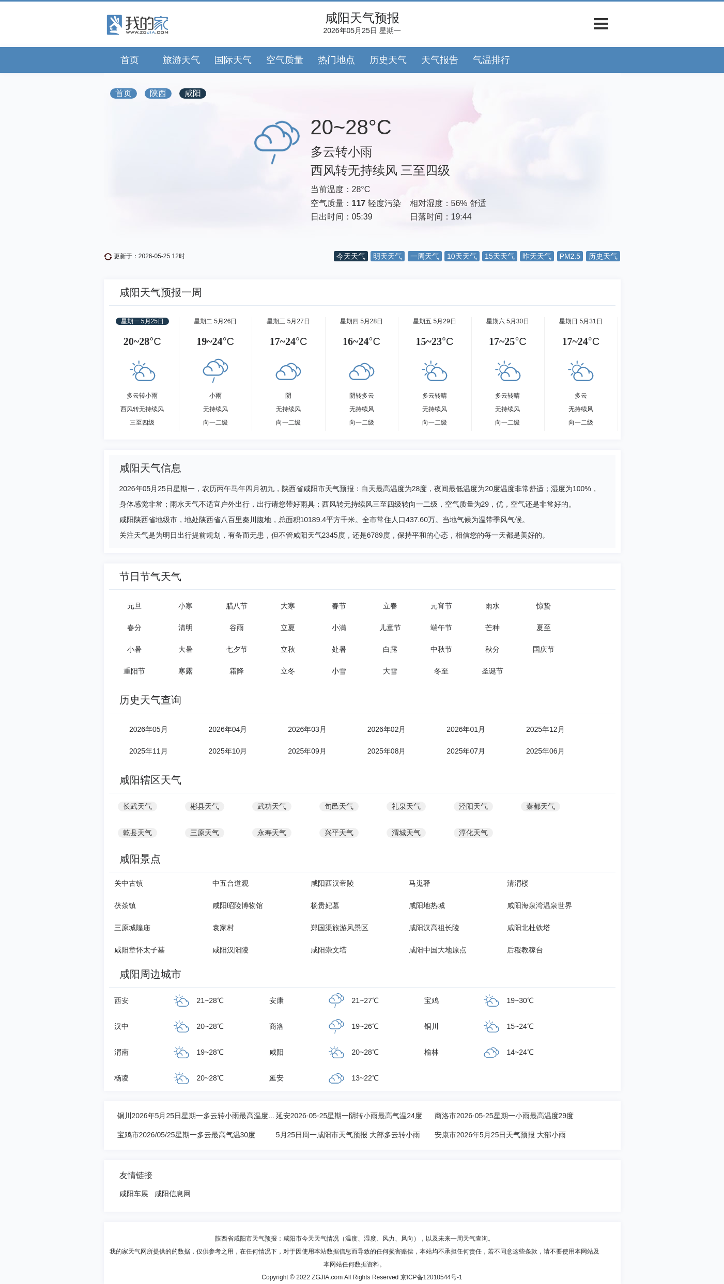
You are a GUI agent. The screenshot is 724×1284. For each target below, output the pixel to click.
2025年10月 (228, 751)
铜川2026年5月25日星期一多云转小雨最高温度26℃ (200, 1115)
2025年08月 (386, 751)
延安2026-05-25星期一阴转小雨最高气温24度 (349, 1115)
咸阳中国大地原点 (438, 950)
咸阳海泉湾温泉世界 (539, 905)
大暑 (185, 649)
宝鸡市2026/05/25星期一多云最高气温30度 (186, 1135)
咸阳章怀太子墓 (139, 950)
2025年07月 (465, 751)
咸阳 (192, 93)
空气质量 (284, 60)
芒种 (492, 627)
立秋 (288, 649)
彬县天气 (204, 806)
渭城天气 (406, 832)
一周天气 (424, 256)
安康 (276, 1000)
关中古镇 (128, 883)
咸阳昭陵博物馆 (237, 905)
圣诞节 (492, 671)
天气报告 (439, 60)
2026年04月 (228, 729)
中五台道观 (230, 883)
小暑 (134, 649)
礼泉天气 (406, 806)
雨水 (492, 606)
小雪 (339, 671)
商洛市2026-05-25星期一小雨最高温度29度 (504, 1115)
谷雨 (236, 627)
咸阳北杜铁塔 (528, 927)
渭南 (121, 1052)
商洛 (276, 1026)
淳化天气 (473, 832)
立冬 (288, 671)
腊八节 (237, 606)
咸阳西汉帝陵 (332, 883)
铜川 (431, 1026)
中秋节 (441, 649)
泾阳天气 (473, 806)
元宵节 (441, 606)
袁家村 (223, 927)
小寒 (185, 606)
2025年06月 (545, 751)
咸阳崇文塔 (329, 950)
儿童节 (390, 627)
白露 (390, 649)
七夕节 (237, 649)
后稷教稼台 (525, 950)
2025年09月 (307, 751)
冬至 (441, 671)
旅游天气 (181, 60)
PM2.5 (570, 256)
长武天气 (137, 806)
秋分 (492, 649)
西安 (121, 1000)
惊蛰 (543, 606)
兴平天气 (339, 832)
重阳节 (134, 671)
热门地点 (336, 60)
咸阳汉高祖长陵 (434, 927)
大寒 (288, 606)
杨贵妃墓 (325, 905)
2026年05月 (148, 729)
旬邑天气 (339, 806)
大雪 (390, 671)
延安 (276, 1078)
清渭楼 (518, 883)
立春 (390, 606)
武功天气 (271, 806)
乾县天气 (137, 832)
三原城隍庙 (132, 927)
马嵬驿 (419, 883)
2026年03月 (307, 729)
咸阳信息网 (173, 1193)
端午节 (441, 627)
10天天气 (462, 256)
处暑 (339, 649)
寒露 (185, 671)
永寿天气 (271, 832)
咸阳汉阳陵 (230, 950)
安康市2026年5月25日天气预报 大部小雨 (500, 1135)
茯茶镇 (125, 905)
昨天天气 (536, 256)
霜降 (236, 671)
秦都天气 (540, 806)
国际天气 (233, 60)
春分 (134, 627)
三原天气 (204, 832)
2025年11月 (148, 751)
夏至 (543, 627)
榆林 (431, 1052)
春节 (339, 606)
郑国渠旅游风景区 (339, 927)
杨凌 (121, 1078)
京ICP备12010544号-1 (431, 1277)
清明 (185, 627)
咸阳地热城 (427, 905)
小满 (339, 627)
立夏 (288, 627)
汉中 (121, 1026)
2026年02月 (386, 729)
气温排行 (491, 60)
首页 (129, 60)
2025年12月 (545, 729)
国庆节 (543, 649)
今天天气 (350, 256)
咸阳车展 (133, 1193)
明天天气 (387, 256)
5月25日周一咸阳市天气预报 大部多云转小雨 (348, 1135)
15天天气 (500, 256)
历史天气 (388, 60)
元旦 (134, 606)
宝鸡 (431, 1000)
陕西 (158, 93)
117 (359, 203)
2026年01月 (465, 729)
